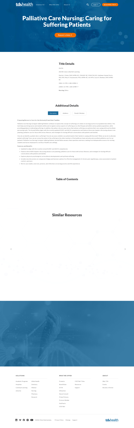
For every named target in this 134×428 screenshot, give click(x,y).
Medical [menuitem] (33, 387)
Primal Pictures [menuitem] (64, 397)
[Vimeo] (20, 420)
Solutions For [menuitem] (40, 4)
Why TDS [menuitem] (105, 381)
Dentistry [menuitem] (34, 384)
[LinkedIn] (16, 420)
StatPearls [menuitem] (62, 403)
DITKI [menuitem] (61, 387)
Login (95, 4)
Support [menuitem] (77, 387)
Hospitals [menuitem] (19, 384)
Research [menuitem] (34, 397)
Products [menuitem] (62, 381)
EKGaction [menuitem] (62, 391)
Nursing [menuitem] (33, 391)
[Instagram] (28, 420)
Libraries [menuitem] (18, 391)
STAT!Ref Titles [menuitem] (80, 381)
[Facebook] (24, 420)
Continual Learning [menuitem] (21, 387)
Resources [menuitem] (78, 384)
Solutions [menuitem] (20, 375)
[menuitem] (39, 376)
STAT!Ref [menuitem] (62, 406)
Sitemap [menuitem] (68, 420)
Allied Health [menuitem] (35, 381)
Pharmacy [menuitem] (34, 394)
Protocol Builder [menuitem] (64, 400)
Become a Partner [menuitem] (108, 387)
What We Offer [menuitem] (54, 4)
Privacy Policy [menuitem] (59, 420)
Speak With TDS (109, 4)
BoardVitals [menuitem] (62, 384)
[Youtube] (31, 420)
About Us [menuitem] (67, 4)
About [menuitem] (105, 375)
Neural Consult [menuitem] (63, 394)
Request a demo (64, 35)
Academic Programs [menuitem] (22, 381)
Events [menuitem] (105, 384)
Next (125, 249)
